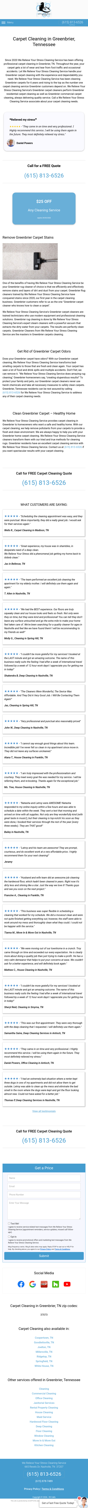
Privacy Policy (45, 1244)
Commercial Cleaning (44, 1388)
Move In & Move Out (44, 1435)
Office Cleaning (44, 1393)
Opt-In (13, 1232)
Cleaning (44, 1383)
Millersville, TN (44, 1346)
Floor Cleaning (44, 1426)
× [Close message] (75, 1500)
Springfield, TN (44, 1356)
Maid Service (44, 1412)
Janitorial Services (44, 1397)
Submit (44, 1251)
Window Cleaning (44, 1430)
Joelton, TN (44, 1342)
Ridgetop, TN (44, 1351)
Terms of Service (67, 1496)
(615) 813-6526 (72, 22)
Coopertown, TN (44, 1332)
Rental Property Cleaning (44, 1402)
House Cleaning (44, 1407)
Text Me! (15, 1218)
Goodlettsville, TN (44, 1337)
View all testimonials (44, 1106)
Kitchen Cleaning (44, 1440)
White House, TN (44, 1360)
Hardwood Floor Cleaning (44, 1416)
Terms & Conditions (62, 1244)
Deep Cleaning (44, 1421)
